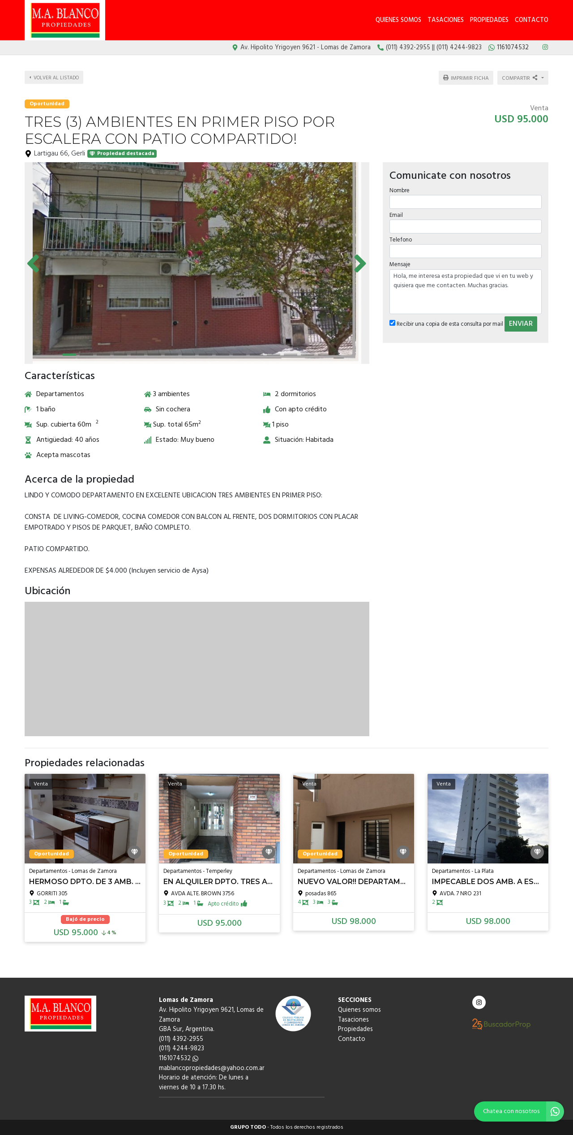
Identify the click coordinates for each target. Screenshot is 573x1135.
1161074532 (178, 1058)
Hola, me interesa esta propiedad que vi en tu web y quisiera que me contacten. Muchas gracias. (465, 290)
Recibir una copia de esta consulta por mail (446, 323)
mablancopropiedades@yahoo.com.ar (212, 1068)
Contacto (531, 20)
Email (396, 214)
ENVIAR (521, 322)
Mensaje (400, 263)
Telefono (400, 239)
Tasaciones (446, 20)
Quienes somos (398, 20)
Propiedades (489, 20)
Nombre (399, 189)
